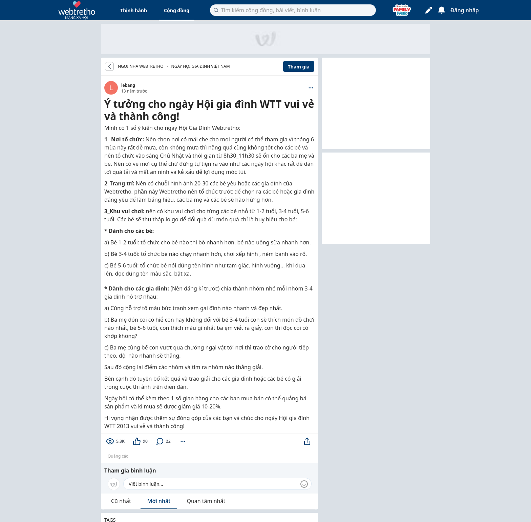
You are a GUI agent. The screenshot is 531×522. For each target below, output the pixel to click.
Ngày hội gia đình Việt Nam (200, 66)
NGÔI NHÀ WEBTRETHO (141, 66)
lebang (128, 85)
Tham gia (299, 66)
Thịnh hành (133, 10)
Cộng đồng (176, 10)
